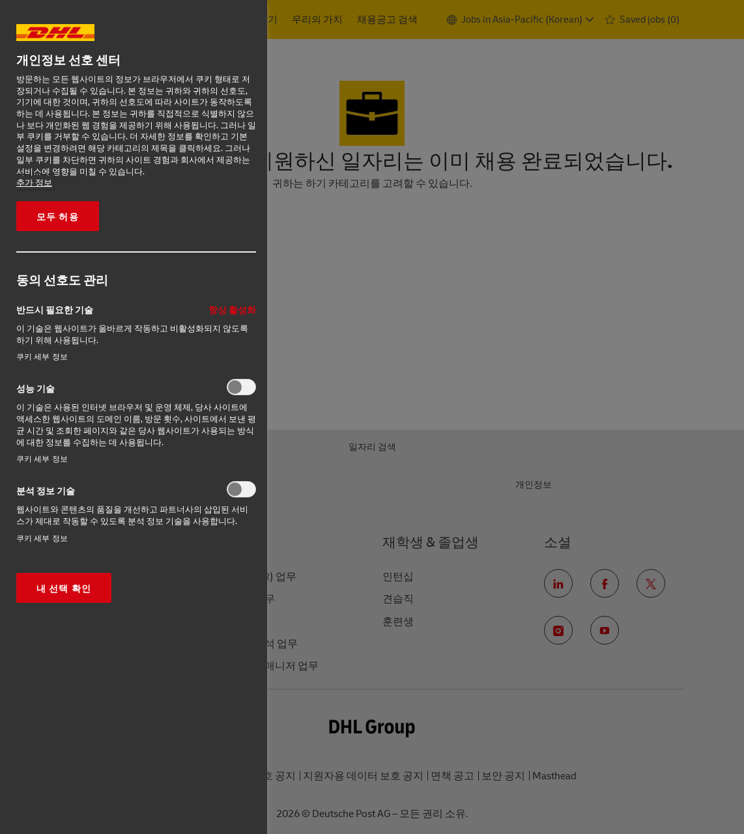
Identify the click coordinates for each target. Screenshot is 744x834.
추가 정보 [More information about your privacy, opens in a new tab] (34, 182)
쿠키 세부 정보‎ (42, 356)
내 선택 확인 (63, 587)
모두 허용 (57, 216)
